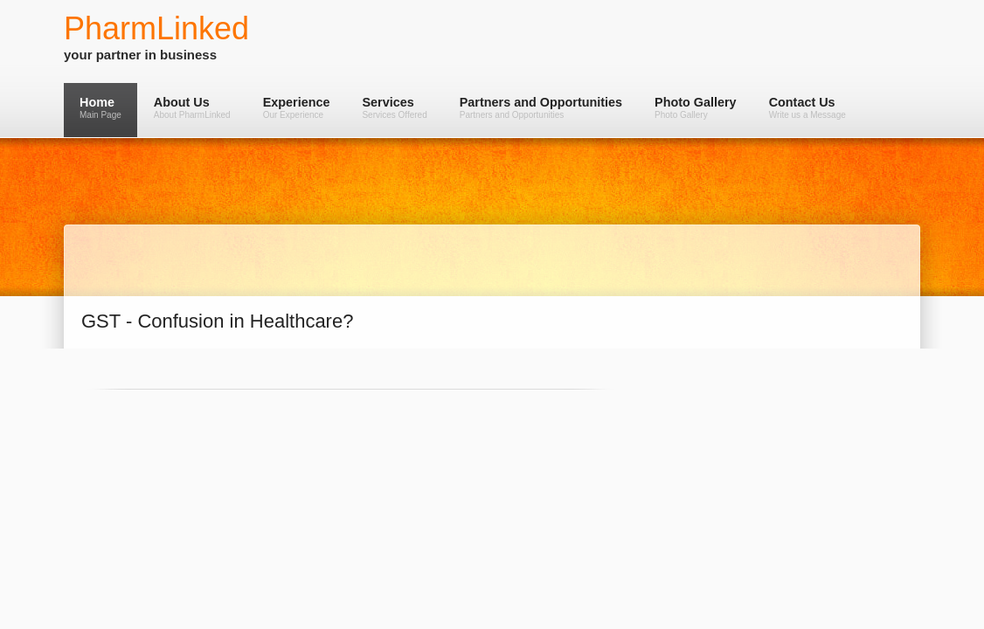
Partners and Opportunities (541, 107)
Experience (296, 107)
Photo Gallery (696, 107)
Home (100, 107)
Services (394, 107)
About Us (192, 107)
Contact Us (807, 107)
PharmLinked (156, 28)
